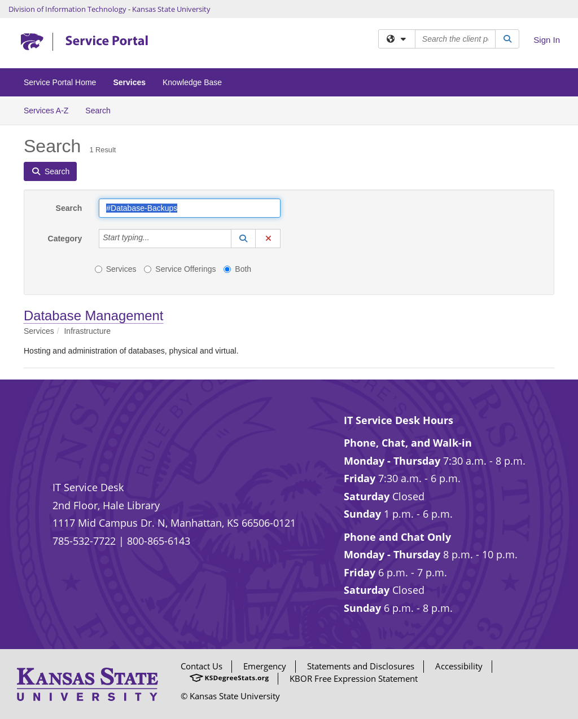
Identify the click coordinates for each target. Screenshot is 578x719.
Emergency (264, 666)
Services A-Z (46, 110)
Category (65, 238)
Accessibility (459, 666)
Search (102, 109)
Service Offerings (180, 269)
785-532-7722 (84, 541)
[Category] (156, 238)
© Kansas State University (230, 696)
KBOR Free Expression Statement (354, 678)
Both (237, 269)
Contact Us (201, 666)
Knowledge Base (192, 82)
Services (129, 82)
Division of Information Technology (67, 9)
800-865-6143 (158, 541)
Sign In (546, 40)
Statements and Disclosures (360, 666)
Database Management (93, 315)
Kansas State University (171, 9)
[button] (243, 238)
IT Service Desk (88, 487)
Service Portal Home (60, 82)
